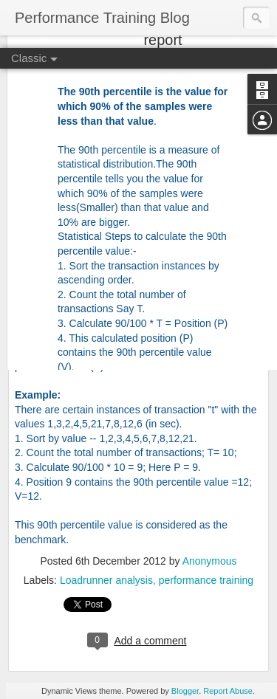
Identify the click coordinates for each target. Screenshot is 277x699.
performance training (206, 580)
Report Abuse (228, 690)
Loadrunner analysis (106, 580)
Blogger (185, 690)
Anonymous (209, 561)
